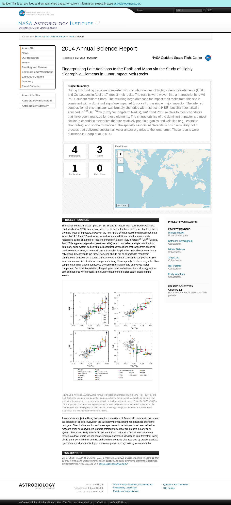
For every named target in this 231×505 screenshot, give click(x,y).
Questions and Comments (176, 484)
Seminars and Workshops (37, 71)
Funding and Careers (35, 67)
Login (140, 10)
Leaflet (206, 207)
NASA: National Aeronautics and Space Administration (36, 13)
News (25, 53)
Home (38, 36)
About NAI (28, 48)
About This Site (64, 502)
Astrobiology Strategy (35, 105)
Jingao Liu (173, 257)
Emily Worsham (176, 274)
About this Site (31, 95)
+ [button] (120, 154)
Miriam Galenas (176, 249)
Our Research (30, 57)
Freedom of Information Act (126, 491)
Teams (26, 62)
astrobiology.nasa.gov (127, 3)
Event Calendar (31, 86)
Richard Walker (176, 232)
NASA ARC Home (118, 502)
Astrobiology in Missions (37, 100)
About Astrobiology (83, 502)
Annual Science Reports (55, 36)
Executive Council (33, 76)
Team (71, 36)
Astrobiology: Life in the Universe (37, 486)
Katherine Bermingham (180, 241)
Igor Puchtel (174, 266)
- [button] (120, 160)
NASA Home (101, 502)
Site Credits (169, 488)
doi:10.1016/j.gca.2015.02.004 (113, 464)
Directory (27, 81)
